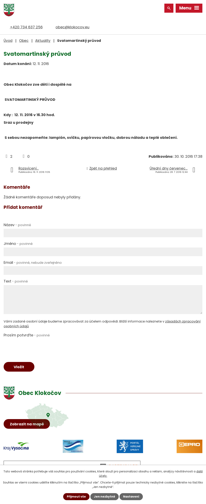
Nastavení (131, 497)
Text (16, 281)
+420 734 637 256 (26, 27)
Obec (24, 40)
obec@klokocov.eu (72, 27)
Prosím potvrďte (27, 335)
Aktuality (42, 40)
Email (33, 262)
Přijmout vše (76, 497)
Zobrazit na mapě (27, 424)
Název (17, 224)
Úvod (8, 40)
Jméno (18, 243)
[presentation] (34, 347)
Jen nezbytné (104, 497)
